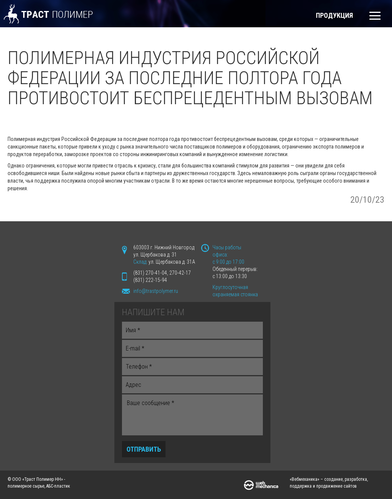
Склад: (140, 262)
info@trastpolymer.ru (155, 291)
